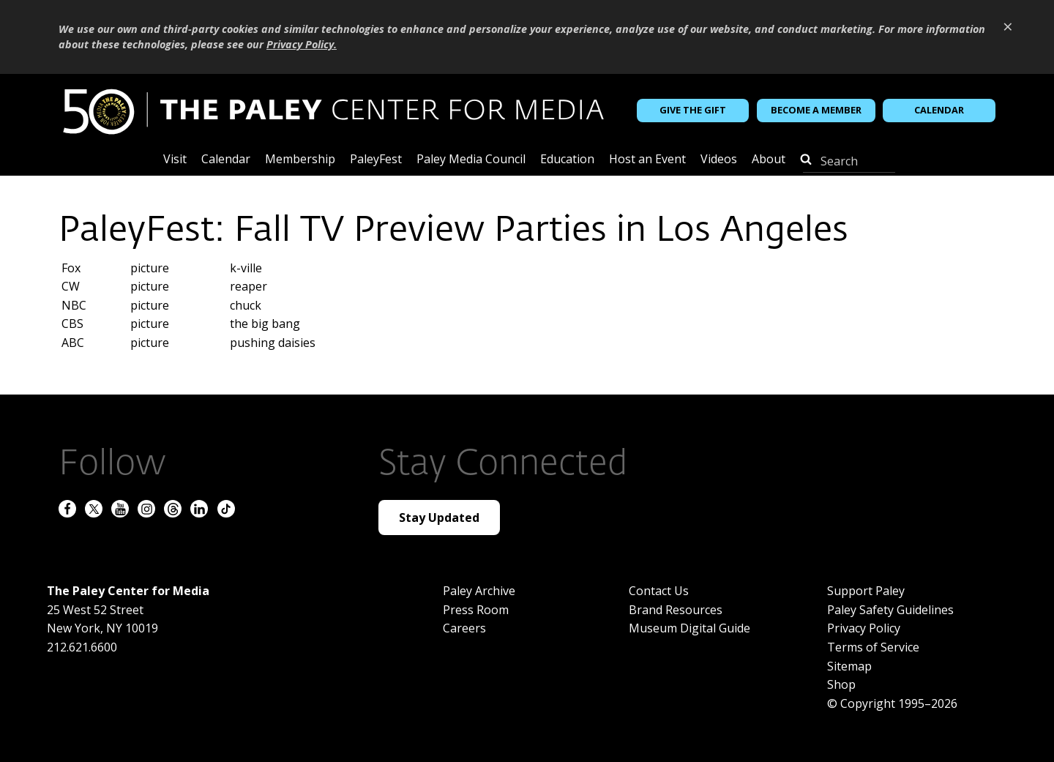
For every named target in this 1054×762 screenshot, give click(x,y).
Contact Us (659, 591)
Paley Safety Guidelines (890, 610)
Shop (841, 684)
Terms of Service (873, 647)
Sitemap (849, 666)
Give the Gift (692, 109)
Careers (464, 628)
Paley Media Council (471, 160)
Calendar (939, 109)
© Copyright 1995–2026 (892, 703)
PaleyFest (376, 160)
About (768, 160)
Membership (300, 160)
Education (567, 160)
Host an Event (647, 160)
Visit (175, 160)
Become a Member (816, 109)
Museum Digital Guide (689, 628)
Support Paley (866, 591)
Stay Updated (439, 517)
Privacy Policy (863, 628)
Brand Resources (675, 610)
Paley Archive (479, 591)
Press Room (476, 610)
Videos (718, 160)
